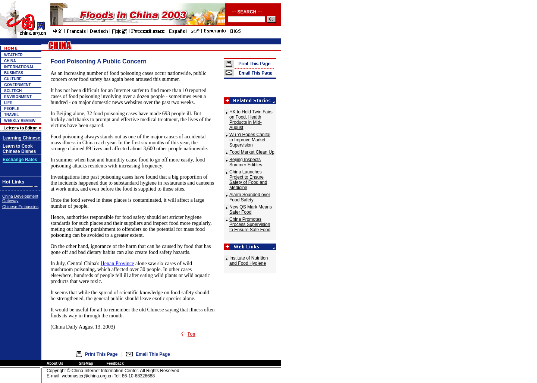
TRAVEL (11, 115)
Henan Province (117, 263)
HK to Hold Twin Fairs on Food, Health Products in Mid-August (251, 119)
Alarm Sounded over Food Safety (249, 197)
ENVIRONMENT (18, 97)
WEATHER (13, 55)
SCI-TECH (13, 91)
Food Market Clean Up (251, 152)
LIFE (8, 103)
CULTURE (13, 79)
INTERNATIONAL (19, 67)
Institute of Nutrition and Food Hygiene (248, 260)
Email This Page (153, 354)
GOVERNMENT (17, 85)
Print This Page (101, 354)
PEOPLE (11, 109)
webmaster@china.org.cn (87, 376)
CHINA (10, 61)
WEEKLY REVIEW (19, 121)
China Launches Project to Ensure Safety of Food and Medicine (248, 179)
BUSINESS (13, 73)
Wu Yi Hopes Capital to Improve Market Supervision (249, 140)
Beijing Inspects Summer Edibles (245, 162)
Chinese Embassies (20, 206)
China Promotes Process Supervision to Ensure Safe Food (249, 224)
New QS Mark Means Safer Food (250, 209)
